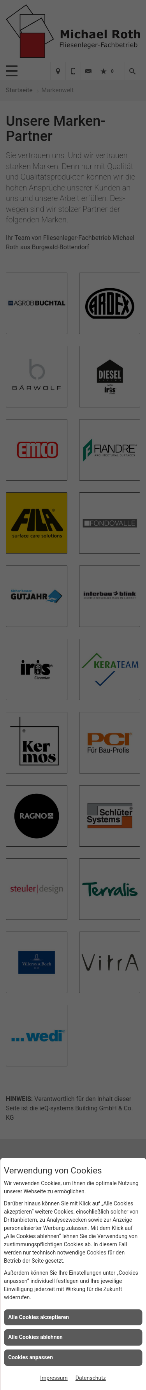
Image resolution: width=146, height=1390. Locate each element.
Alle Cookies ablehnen (35, 1337)
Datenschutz (91, 1378)
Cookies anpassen (30, 1357)
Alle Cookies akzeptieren (38, 1317)
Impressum (53, 1378)
